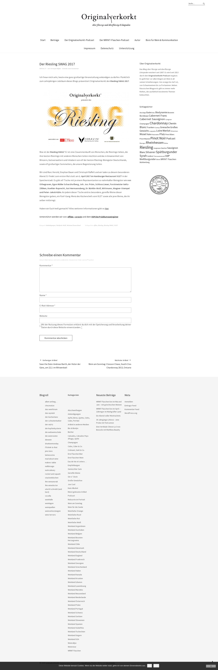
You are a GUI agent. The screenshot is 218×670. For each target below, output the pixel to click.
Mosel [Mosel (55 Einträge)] (143, 134)
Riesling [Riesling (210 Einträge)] (146, 147)
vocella (48, 496)
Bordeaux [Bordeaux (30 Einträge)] (144, 115)
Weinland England (75, 555)
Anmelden (129, 401)
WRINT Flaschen (74, 650)
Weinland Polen (74, 605)
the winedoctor (51, 485)
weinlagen (49, 503)
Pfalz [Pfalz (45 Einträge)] (162, 134)
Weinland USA (73, 639)
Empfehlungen (74, 465)
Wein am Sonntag (75, 503)
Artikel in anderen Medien (78, 424)
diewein (48, 439)
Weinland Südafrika (76, 628)
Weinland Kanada (75, 574)
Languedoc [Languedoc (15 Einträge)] (152, 131)
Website (43, 315)
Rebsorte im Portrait (76, 499)
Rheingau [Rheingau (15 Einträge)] (142, 143)
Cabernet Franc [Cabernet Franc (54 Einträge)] (158, 115)
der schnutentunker (53, 420)
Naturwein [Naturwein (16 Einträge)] (155, 135)
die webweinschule (53, 432)
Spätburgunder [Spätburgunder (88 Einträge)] (166, 152)
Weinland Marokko (75, 590)
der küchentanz (51, 417)
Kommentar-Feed (132, 409)
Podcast (71, 495)
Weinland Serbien (75, 616)
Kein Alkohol (73, 488)
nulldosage (49, 466)
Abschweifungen (75, 410)
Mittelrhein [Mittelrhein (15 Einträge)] (174, 131)
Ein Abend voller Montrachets (108, 415)
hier (107, 208)
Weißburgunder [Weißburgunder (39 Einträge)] (148, 159)
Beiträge (54, 40)
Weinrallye (72, 643)
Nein (156, 666)
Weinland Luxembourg (77, 586)
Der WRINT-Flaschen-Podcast (114, 40)
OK (149, 666)
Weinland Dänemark (76, 548)
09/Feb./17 (42, 68)
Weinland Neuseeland (77, 593)
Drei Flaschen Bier (75, 454)
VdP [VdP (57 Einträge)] (167, 156)
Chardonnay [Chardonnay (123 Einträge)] (159, 123)
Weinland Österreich (76, 601)
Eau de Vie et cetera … (77, 461)
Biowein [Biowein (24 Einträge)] (171, 112)
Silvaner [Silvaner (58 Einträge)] (150, 152)
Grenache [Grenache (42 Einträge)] (165, 127)
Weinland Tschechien (76, 631)
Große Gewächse (75, 480)
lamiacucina (50, 455)
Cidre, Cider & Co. (75, 446)
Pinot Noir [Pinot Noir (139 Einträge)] (158, 138)
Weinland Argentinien (76, 526)
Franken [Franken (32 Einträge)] (150, 127)
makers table (50, 462)
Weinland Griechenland (77, 567)
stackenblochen (51, 477)
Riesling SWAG (108, 225)
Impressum (89, 48)
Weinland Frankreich (76, 559)
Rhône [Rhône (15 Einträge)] (166, 143)
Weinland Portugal (75, 608)
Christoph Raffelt (55, 68)
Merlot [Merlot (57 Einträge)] (166, 130)
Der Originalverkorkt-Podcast (79, 40)
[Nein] (211, 666)
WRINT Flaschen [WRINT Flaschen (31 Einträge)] (168, 159)
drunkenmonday (52, 443)
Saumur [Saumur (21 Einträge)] (164, 148)
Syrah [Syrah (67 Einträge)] (143, 156)
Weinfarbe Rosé (74, 514)
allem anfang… (51, 401)
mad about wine (51, 458)
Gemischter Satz (75, 469)
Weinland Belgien (75, 533)
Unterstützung (126, 48)
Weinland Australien (76, 530)
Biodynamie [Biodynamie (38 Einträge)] (161, 112)
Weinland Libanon (75, 582)
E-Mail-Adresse (47, 305)
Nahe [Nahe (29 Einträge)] (149, 134)
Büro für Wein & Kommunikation (162, 40)
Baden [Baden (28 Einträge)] (149, 112)
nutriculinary (50, 470)
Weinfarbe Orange (75, 511)
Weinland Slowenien (76, 620)
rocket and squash (52, 474)
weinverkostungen (53, 511)
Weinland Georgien (76, 563)
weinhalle (49, 499)
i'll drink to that (51, 447)
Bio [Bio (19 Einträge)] (153, 113)
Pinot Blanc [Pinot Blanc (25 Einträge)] (169, 134)
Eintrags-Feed (130, 405)
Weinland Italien (74, 570)
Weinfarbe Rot (74, 518)
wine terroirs (50, 514)
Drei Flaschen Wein (75, 457)
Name (43, 295)
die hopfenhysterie (53, 428)
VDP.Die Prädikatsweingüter (104, 216)
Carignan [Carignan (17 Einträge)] (168, 119)
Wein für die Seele (75, 507)
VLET (116, 225)
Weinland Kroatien (75, 578)
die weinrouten (51, 436)
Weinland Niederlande (77, 597)
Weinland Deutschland (74, 225)
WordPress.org (131, 413)
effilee (70, 216)
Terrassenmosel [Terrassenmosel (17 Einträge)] (159, 156)
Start (42, 40)
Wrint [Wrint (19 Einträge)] (158, 159)
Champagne (73, 442)
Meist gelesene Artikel (77, 492)
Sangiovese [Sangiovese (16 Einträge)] (157, 148)
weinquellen (50, 507)
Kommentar (46, 265)
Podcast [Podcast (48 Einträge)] (170, 138)
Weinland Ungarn (75, 635)
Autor (137, 40)
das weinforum (51, 409)
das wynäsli (50, 413)
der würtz (49, 424)
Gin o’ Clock (73, 476)
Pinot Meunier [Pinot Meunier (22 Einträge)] (145, 139)
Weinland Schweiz (75, 612)
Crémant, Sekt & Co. (76, 450)
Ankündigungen (51, 225)
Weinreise (72, 646)
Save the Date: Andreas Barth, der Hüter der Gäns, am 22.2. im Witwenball (62, 364)
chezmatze (49, 405)
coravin (78, 216)
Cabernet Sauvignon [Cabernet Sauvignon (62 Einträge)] (152, 119)
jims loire (49, 451)
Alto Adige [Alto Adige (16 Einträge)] (143, 113)
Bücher (71, 432)
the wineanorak (51, 481)
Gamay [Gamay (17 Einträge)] (157, 128)
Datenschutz (107, 48)
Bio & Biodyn (73, 428)
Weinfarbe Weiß (61, 225)
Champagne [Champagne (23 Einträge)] (144, 124)
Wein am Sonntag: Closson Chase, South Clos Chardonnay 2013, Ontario (108, 364)
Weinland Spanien (75, 624)
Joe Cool (71, 484)
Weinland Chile (74, 544)
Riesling (100, 225)
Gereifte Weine (74, 473)
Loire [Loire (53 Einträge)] (159, 130)
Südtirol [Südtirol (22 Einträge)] (150, 156)
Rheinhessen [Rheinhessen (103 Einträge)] (155, 142)
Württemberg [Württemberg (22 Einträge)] (144, 162)
